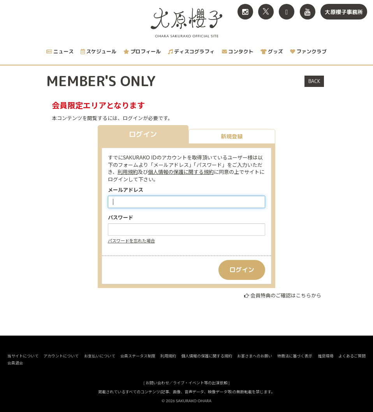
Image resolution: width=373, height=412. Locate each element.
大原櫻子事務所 (344, 12)
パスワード (120, 217)
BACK (314, 81)
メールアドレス (125, 190)
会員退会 (15, 363)
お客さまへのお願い (254, 356)
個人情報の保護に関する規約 (181, 172)
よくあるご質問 (352, 356)
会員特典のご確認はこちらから (285, 295)
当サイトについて (23, 356)
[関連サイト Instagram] (245, 11)
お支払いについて (99, 356)
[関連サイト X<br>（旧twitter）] (266, 11)
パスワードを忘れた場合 (131, 240)
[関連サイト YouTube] (307, 11)
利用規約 (128, 172)
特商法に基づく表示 (294, 356)
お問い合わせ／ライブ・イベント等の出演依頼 (186, 382)
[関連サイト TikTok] (286, 11)
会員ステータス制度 (137, 356)
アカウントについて (61, 356)
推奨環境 (325, 356)
